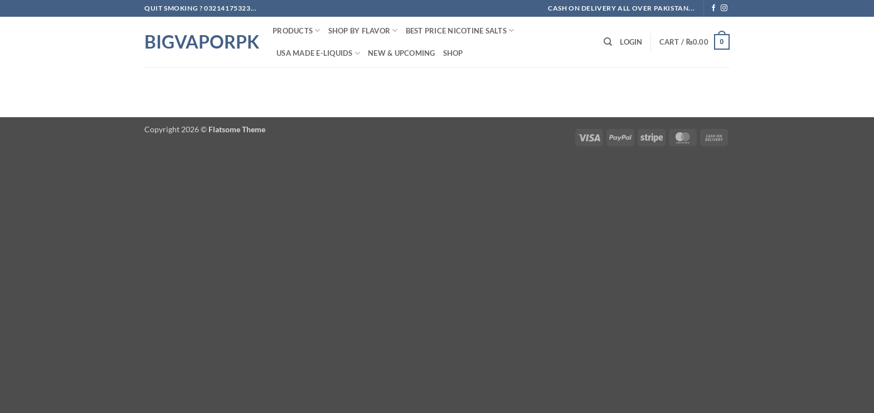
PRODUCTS (297, 30)
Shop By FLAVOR (363, 30)
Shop (453, 53)
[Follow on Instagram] (724, 8)
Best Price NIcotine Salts (460, 30)
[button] (631, 42)
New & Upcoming (401, 53)
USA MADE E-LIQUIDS (318, 53)
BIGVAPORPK (200, 42)
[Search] (608, 41)
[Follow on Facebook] (713, 8)
